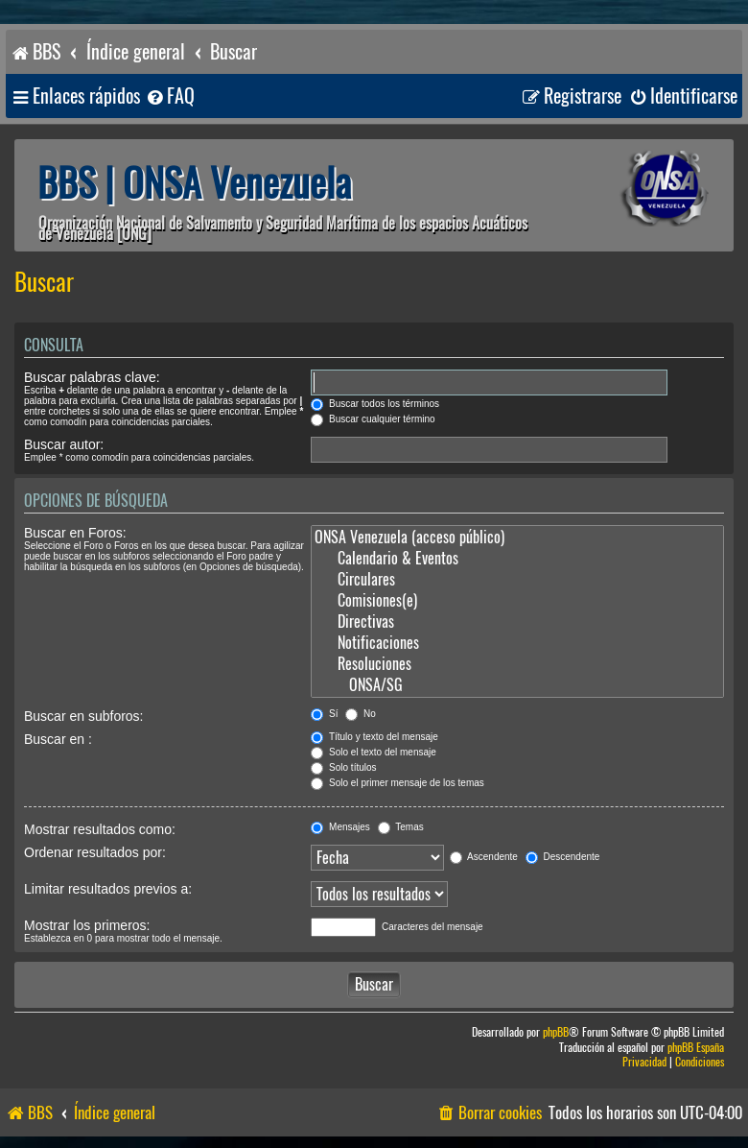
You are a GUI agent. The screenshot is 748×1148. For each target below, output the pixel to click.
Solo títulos (343, 767)
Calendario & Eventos (517, 558)
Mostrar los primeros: (87, 925)
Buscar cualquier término (372, 419)
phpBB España (695, 1047)
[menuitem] (170, 96)
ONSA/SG (517, 685)
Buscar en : (58, 739)
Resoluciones (517, 664)
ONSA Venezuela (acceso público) (517, 537)
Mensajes (340, 827)
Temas (401, 827)
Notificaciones (517, 643)
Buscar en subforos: (84, 716)
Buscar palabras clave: (92, 377)
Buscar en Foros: (75, 532)
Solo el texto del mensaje (373, 752)
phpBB (556, 1032)
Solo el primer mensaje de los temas (397, 782)
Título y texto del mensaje (374, 736)
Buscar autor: (64, 444)
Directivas (517, 622)
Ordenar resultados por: (95, 852)
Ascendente (484, 856)
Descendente (563, 856)
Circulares (517, 579)
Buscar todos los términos (375, 403)
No (360, 713)
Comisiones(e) (517, 600)
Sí (324, 713)
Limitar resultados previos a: (108, 889)
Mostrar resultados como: (99, 829)
